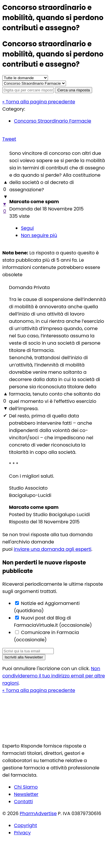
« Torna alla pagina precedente (38, 101)
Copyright (25, 825)
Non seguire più (39, 235)
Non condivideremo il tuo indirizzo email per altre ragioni (53, 675)
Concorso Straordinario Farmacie (52, 121)
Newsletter (26, 794)
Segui (27, 228)
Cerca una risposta (73, 90)
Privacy (22, 832)
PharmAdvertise (38, 813)
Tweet (9, 139)
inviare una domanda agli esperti (53, 549)
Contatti (23, 801)
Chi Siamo (26, 787)
